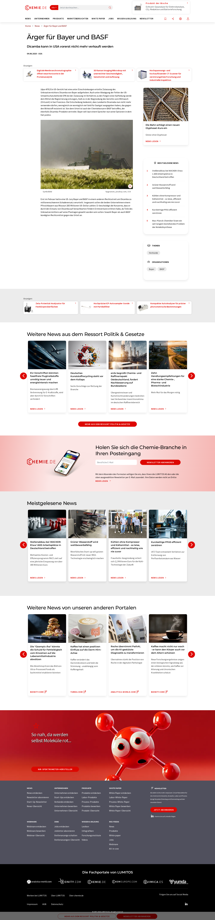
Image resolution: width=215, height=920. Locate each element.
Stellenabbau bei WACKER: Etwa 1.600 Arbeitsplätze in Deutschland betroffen (167, 173)
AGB (44, 904)
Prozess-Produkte (90, 801)
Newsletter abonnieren (160, 462)
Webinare (113, 844)
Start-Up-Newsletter (37, 801)
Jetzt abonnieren (164, 809)
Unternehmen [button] (41, 18)
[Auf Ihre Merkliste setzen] (165, 19)
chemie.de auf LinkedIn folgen (163, 816)
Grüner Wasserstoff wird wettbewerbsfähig (163, 186)
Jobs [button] (111, 18)
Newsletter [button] (146, 18)
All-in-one (114, 848)
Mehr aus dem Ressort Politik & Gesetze (107, 424)
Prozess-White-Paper (119, 801)
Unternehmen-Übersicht (66, 810)
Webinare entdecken (36, 826)
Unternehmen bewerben (65, 806)
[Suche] (110, 7)
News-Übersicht (34, 806)
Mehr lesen (103, 481)
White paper (115, 835)
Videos (85, 839)
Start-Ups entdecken (64, 797)
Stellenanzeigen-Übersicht (67, 839)
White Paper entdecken (120, 793)
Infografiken (88, 830)
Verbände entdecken (63, 801)
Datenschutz (57, 904)
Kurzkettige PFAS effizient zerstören (164, 211)
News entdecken (34, 793)
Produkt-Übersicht (90, 810)
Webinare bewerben (36, 830)
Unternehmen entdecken (66, 793)
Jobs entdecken (61, 826)
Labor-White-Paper (118, 797)
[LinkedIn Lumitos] (186, 904)
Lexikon (85, 826)
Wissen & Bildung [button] (126, 18)
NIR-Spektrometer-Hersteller (55, 769)
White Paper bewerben (119, 806)
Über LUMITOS (58, 895)
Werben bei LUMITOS (37, 895)
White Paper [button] (98, 18)
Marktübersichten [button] (77, 18)
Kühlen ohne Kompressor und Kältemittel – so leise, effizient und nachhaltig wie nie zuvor (166, 198)
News (111, 826)
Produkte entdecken (91, 793)
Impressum (32, 904)
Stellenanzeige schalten (65, 835)
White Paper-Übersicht (120, 810)
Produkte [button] (58, 18)
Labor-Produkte (89, 797)
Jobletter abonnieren (64, 830)
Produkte (113, 830)
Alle (53, 7)
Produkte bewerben (91, 806)
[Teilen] (173, 19)
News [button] (28, 18)
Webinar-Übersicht (36, 835)
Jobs (111, 839)
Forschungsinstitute (91, 835)
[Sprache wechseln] (180, 19)
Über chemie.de (76, 895)
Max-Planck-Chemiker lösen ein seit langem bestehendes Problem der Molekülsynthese (168, 223)
